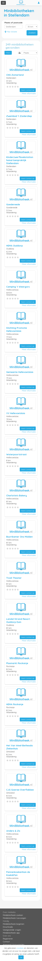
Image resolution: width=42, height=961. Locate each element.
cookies (20, 948)
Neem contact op (27, 90)
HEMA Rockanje (14, 704)
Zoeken (32, 32)
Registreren (8, 938)
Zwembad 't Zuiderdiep (19, 116)
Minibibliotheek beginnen (13, 924)
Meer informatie (29, 93)
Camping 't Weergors (18, 286)
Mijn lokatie (10, 31)
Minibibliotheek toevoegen (14, 918)
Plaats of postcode (13, 22)
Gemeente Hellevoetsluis (19, 372)
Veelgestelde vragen (12, 930)
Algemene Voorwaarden (13, 944)
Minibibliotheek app (11, 933)
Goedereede (13, 204)
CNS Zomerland (15, 74)
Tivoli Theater (14, 577)
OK (21, 957)
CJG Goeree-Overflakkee (20, 789)
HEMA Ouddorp (14, 245)
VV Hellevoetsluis (15, 413)
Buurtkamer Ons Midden (19, 536)
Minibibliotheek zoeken (13, 915)
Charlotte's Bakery (16, 495)
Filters (8, 53)
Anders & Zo (13, 830)
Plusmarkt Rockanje (17, 663)
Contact (6, 941)
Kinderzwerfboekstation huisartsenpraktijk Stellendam (19, 160)
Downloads (8, 927)
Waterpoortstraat (16, 454)
